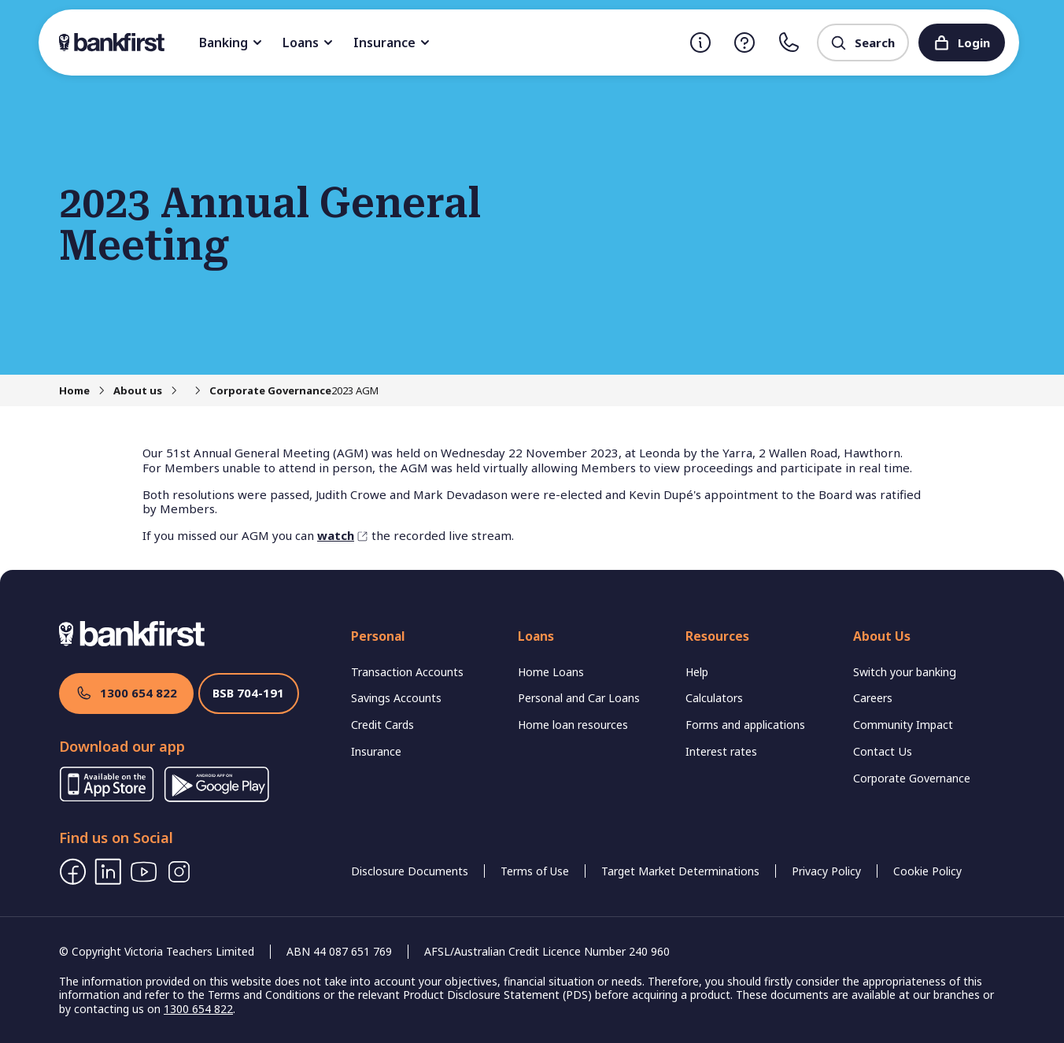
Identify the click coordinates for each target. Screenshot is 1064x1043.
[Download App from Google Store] (216, 797)
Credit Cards (385, 707)
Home (74, 390)
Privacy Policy (826, 871)
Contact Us (883, 734)
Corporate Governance (247, 390)
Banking (299, 42)
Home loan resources (577, 707)
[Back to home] (145, 42)
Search (862, 43)
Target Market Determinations (680, 871)
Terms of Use (535, 871)
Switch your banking (909, 654)
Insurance (460, 42)
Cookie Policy (927, 871)
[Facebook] (73, 872)
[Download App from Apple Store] (107, 797)
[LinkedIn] (108, 872)
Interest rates (724, 734)
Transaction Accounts (410, 654)
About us (137, 390)
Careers (875, 681)
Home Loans (553, 654)
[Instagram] (179, 872)
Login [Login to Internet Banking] (961, 43)
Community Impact (906, 707)
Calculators (715, 681)
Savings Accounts (398, 681)
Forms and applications (750, 707)
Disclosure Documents (409, 871)
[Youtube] (143, 872)
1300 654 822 (126, 693)
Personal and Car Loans (583, 681)
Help (699, 654)
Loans (376, 42)
